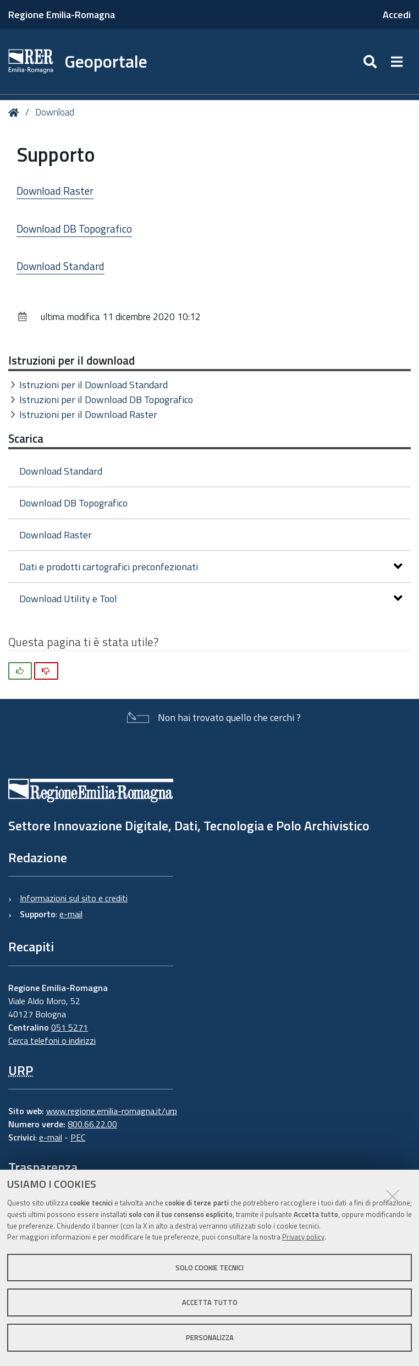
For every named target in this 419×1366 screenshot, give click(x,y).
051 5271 (69, 1027)
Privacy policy (303, 1236)
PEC (77, 1137)
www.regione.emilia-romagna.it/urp (111, 1110)
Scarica (25, 438)
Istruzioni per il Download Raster (88, 414)
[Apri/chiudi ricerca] (371, 61)
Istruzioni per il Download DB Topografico (106, 399)
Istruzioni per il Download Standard (93, 384)
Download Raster (54, 191)
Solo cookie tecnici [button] (209, 1267)
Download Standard (60, 266)
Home (15, 112)
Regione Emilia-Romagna (61, 14)
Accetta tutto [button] (210, 1302)
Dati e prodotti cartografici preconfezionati (211, 566)
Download (54, 112)
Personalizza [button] (210, 1337)
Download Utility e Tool (211, 598)
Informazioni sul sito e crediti (74, 898)
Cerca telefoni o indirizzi (52, 1040)
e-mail (70, 914)
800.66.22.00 (92, 1124)
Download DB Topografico (74, 228)
